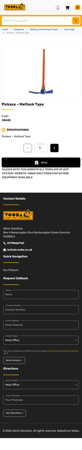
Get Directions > (14, 413)
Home (5, 29)
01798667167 (13, 243)
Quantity (41, 144)
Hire (41, 162)
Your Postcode (13, 396)
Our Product (10, 270)
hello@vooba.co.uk (17, 250)
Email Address (12, 320)
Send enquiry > (14, 360)
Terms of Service (71, 351)
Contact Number (13, 305)
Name (8, 290)
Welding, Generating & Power (44, 29)
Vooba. (75, 430)
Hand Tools (69, 29)
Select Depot (12, 336)
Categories (19, 29)
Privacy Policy (54, 351)
